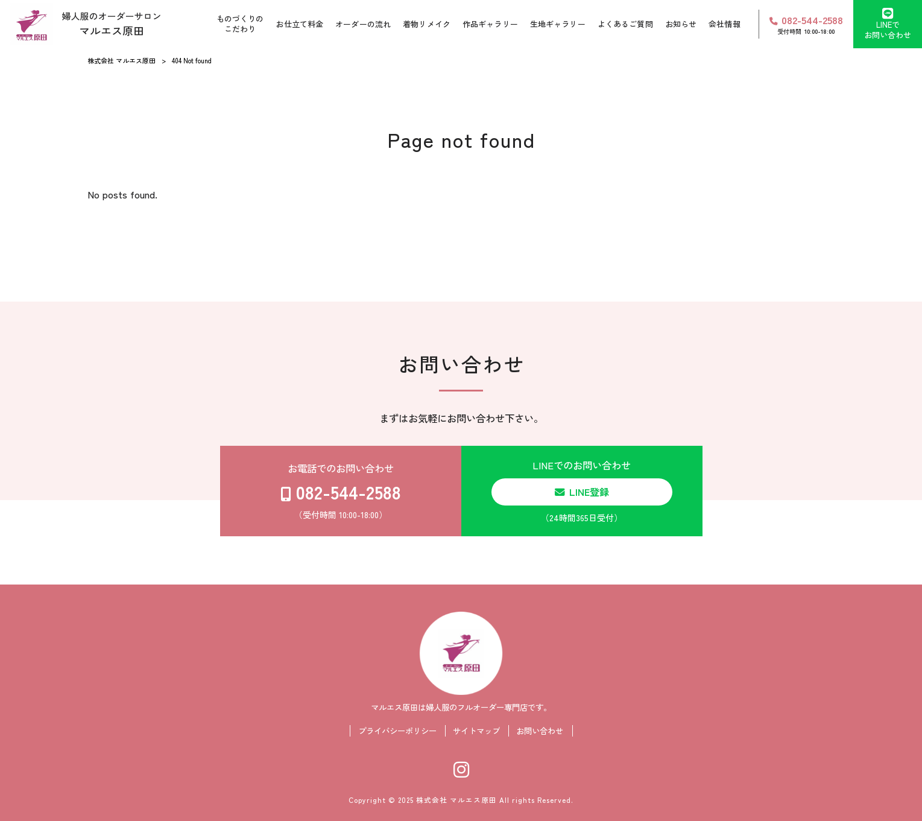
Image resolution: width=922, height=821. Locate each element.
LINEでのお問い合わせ (581, 491)
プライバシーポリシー (397, 731)
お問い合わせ (539, 731)
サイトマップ (476, 731)
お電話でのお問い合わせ (340, 491)
